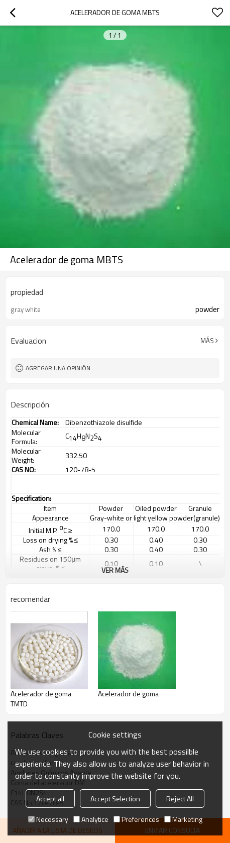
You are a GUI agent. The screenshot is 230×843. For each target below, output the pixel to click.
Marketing (183, 819)
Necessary (48, 819)
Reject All (180, 798)
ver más (115, 570)
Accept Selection (115, 798)
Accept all (50, 798)
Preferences (136, 819)
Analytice (90, 819)
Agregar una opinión (58, 368)
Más (207, 341)
